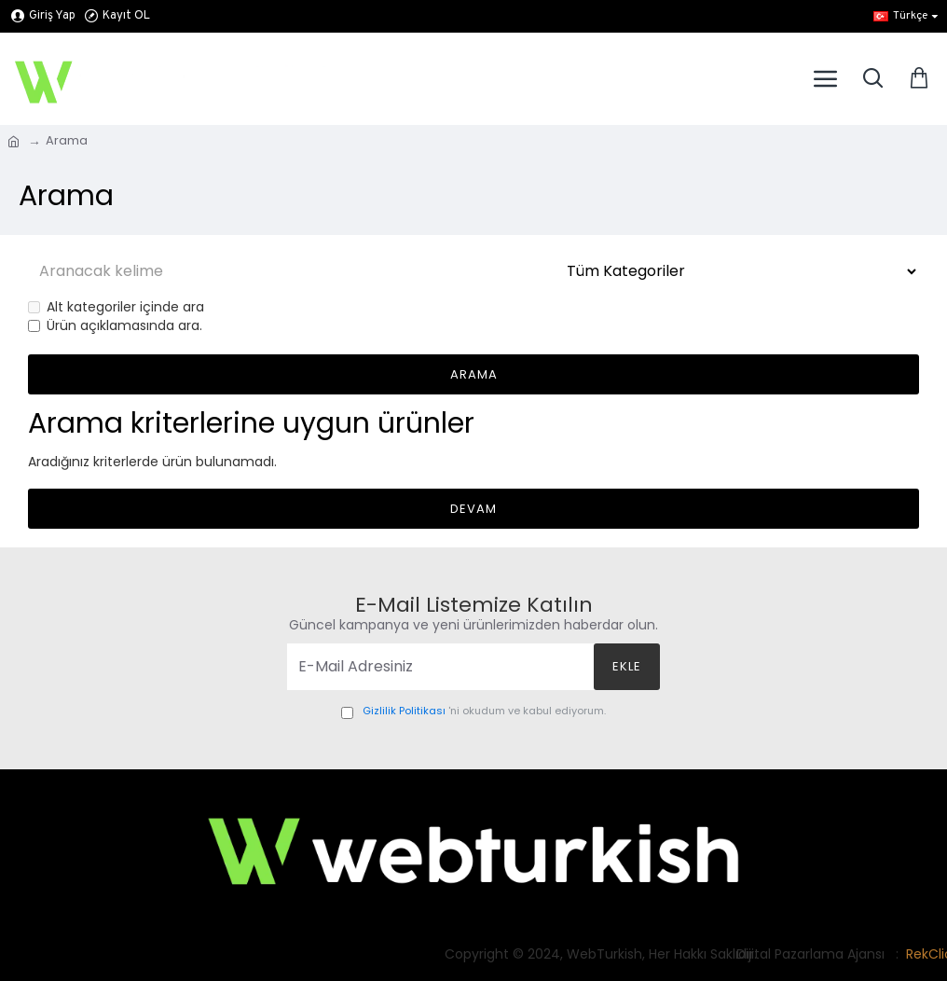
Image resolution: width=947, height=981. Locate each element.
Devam (473, 509)
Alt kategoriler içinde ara (116, 307)
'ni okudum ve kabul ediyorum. (473, 711)
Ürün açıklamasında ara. (115, 326)
